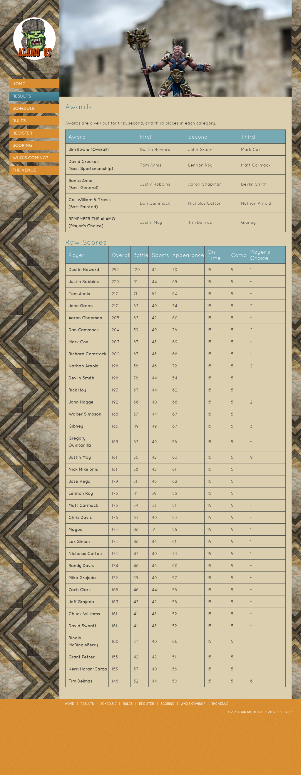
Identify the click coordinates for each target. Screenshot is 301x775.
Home (18, 83)
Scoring (22, 145)
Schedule (23, 108)
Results (21, 96)
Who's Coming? (30, 157)
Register (22, 133)
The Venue (24, 170)
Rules (19, 120)
